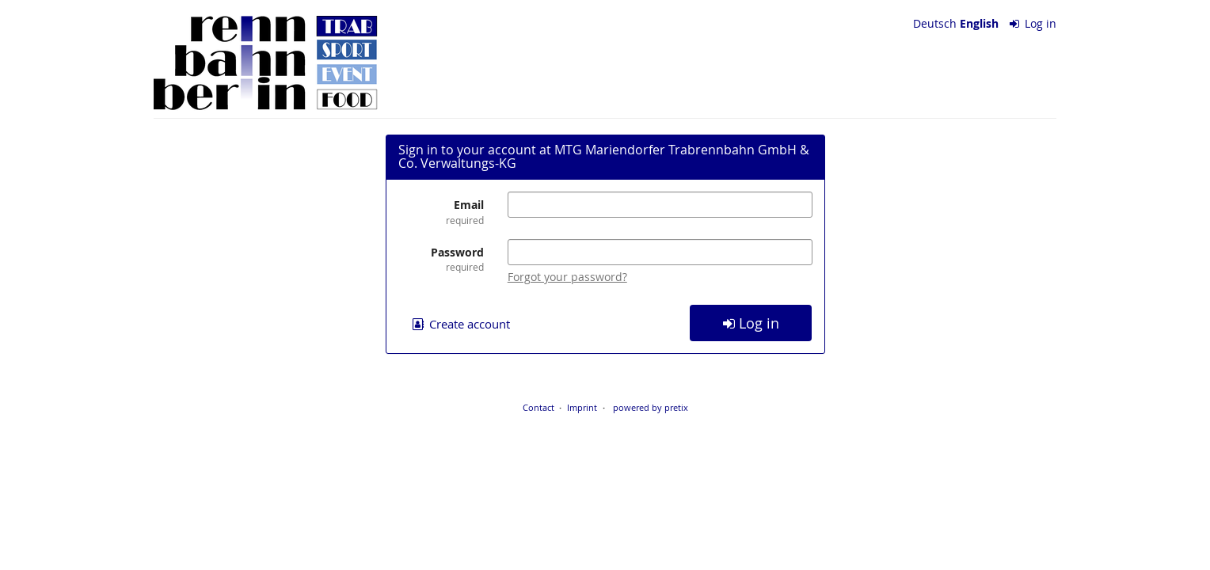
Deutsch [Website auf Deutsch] (935, 23)
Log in (1033, 23)
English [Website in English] (979, 23)
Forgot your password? (567, 276)
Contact (538, 407)
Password (441, 259)
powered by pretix (650, 407)
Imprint (582, 407)
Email (441, 211)
